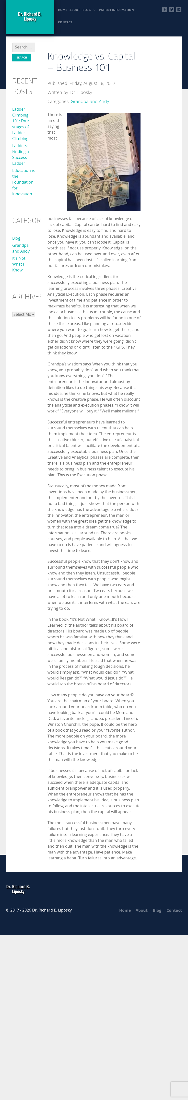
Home (125, 910)
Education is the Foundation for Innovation (23, 182)
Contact (173, 910)
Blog (16, 238)
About (140, 910)
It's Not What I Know (18, 264)
